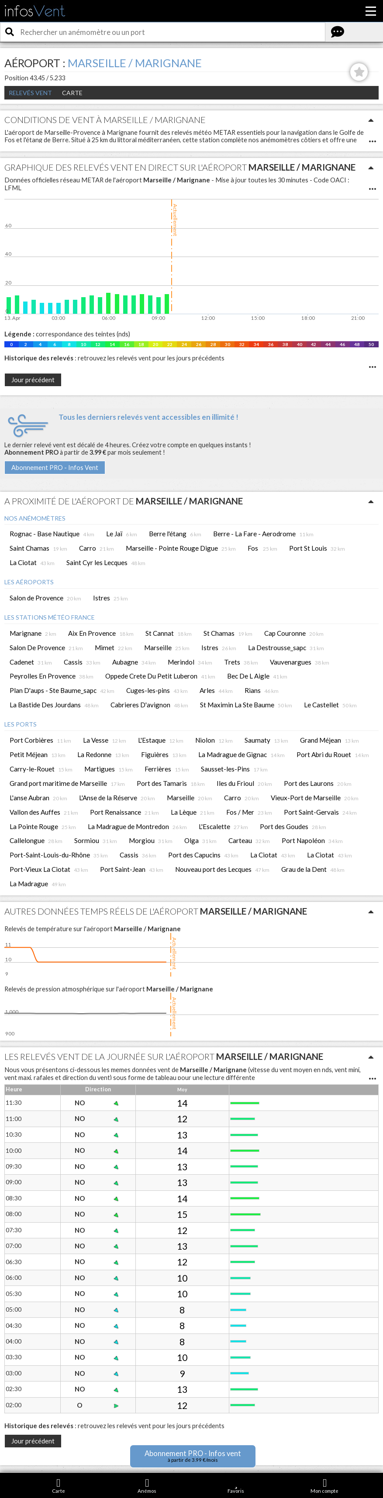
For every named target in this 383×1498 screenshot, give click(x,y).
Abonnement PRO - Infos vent (193, 1456)
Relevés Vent (30, 92)
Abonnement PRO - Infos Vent (54, 467)
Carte (72, 92)
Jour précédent (33, 380)
